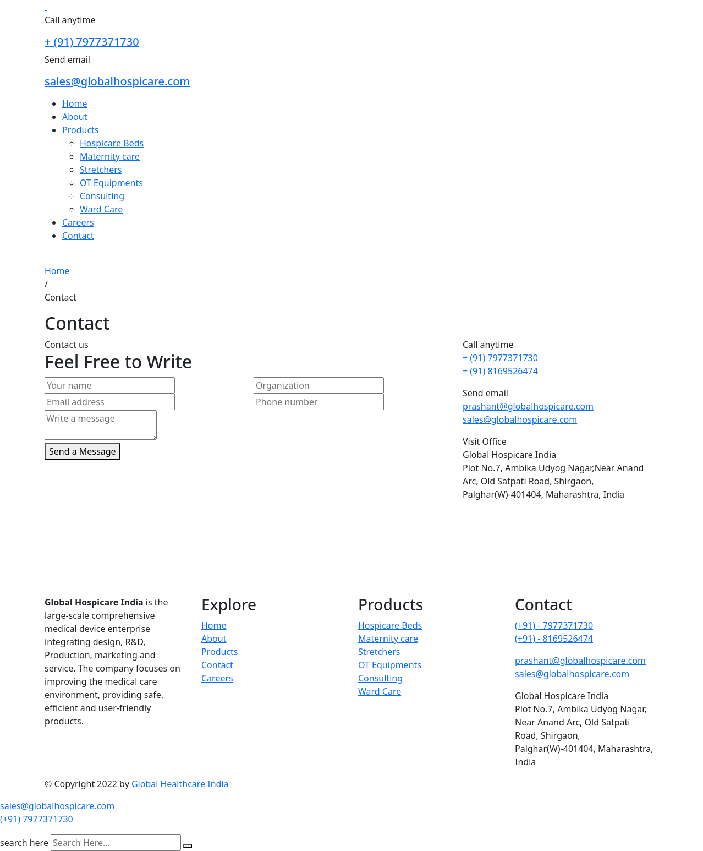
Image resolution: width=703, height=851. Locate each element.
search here (24, 843)
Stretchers (101, 169)
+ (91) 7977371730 (92, 41)
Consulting (102, 196)
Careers (78, 222)
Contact (78, 236)
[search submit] (187, 846)
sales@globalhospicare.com (117, 81)
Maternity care (110, 156)
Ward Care (101, 209)
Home (74, 103)
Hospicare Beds (112, 143)
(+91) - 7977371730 (554, 625)
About (74, 117)
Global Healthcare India (180, 784)
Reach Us (64, 258)
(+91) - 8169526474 (554, 638)
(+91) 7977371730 (36, 819)
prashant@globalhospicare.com (528, 406)
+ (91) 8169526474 (500, 371)
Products (80, 130)
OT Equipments (111, 183)
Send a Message (82, 451)
